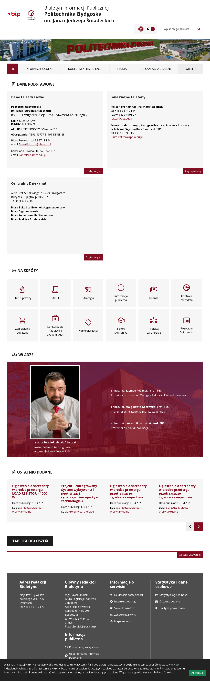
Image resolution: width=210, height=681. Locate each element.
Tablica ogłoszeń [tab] (30, 541)
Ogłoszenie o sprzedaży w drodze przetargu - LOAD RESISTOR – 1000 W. (30, 491)
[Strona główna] (12, 69)
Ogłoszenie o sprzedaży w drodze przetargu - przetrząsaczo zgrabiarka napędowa (128, 491)
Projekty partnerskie (81, 511)
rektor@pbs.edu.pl (122, 118)
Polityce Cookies (164, 672)
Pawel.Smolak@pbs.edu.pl (80, 626)
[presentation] (190, 526)
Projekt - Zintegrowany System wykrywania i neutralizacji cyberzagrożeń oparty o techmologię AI (79, 493)
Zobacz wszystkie (191, 555)
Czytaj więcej (94, 171)
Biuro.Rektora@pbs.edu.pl (35, 144)
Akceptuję (198, 673)
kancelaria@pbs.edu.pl (32, 155)
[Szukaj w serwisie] (178, 29)
